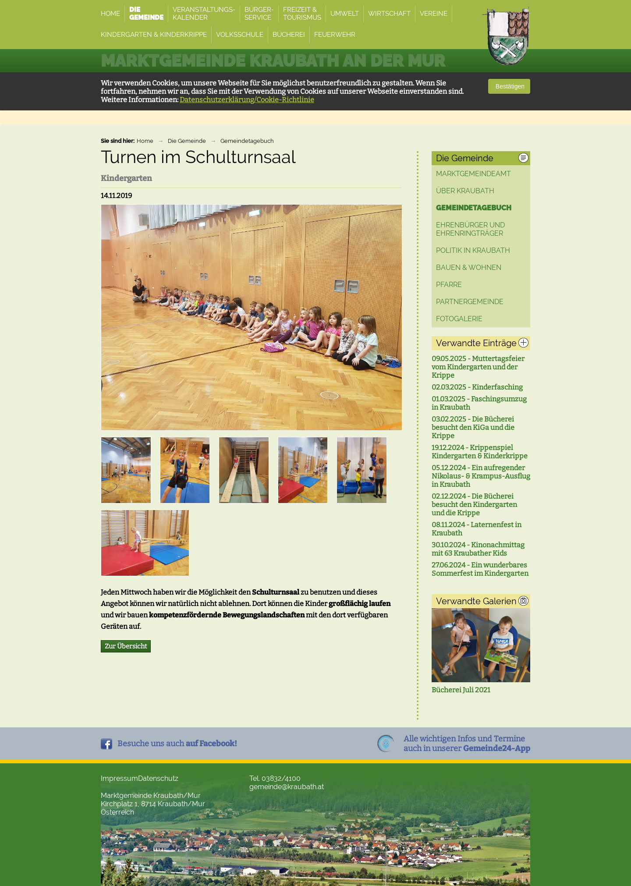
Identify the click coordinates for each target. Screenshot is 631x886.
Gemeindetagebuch (247, 141)
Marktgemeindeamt (473, 174)
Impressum (119, 778)
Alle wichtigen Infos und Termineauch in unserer (467, 743)
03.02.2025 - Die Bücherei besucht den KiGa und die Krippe (473, 427)
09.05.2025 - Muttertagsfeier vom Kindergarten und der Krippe (478, 366)
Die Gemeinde (187, 141)
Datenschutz (158, 778)
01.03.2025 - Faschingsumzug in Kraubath (479, 403)
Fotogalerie (459, 319)
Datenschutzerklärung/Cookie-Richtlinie (247, 100)
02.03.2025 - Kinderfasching (477, 387)
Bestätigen (509, 86)
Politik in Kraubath (473, 250)
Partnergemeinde (469, 302)
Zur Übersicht (126, 646)
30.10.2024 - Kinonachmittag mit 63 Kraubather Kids (478, 549)
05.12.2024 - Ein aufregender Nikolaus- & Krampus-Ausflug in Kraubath (481, 476)
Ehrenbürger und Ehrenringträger (470, 229)
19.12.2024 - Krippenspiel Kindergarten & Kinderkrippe (480, 451)
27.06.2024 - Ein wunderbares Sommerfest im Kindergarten (480, 569)
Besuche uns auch (177, 743)
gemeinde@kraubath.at (286, 787)
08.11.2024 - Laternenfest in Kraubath (476, 529)
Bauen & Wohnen (468, 267)
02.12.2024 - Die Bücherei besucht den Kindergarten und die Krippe (474, 504)
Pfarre (449, 284)
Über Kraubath (465, 191)
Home (145, 141)
